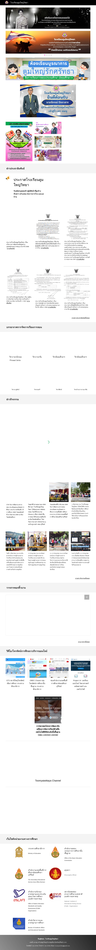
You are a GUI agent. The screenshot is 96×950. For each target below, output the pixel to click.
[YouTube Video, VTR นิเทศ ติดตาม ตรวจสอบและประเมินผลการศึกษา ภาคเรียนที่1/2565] (15, 492)
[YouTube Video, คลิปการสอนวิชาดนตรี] (37, 377)
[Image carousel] (48, 43)
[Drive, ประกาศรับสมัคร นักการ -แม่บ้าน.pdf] (69, 192)
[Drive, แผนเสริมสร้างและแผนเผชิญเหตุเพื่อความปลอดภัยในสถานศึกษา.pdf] (77, 141)
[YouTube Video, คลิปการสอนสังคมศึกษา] (59, 344)
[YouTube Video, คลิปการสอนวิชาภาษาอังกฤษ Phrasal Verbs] (15, 344)
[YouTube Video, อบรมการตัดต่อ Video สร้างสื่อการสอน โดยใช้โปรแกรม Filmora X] (37, 492)
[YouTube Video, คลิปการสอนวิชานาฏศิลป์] (15, 377)
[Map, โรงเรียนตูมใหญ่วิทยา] (48, 811)
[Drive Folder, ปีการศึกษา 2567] (48, 615)
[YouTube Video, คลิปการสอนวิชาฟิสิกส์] (59, 377)
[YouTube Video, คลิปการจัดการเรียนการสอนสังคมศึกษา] (80, 344)
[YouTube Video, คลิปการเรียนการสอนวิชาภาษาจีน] (37, 344)
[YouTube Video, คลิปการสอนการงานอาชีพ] (80, 377)
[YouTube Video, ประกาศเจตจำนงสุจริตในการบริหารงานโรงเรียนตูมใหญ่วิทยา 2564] (48, 761)
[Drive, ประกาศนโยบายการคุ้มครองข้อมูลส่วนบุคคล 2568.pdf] (19, 226)
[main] (48, 168)
